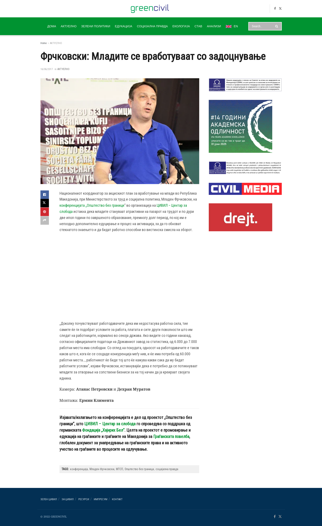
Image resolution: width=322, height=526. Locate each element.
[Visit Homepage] (150, 8)
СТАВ (198, 26)
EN (232, 26)
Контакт (117, 499)
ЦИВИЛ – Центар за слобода (109, 423)
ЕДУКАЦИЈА (123, 26)
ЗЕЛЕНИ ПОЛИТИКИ (95, 26)
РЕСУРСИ (83, 499)
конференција (79, 469)
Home (43, 43)
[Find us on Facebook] (275, 8)
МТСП (119, 469)
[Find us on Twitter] (280, 8)
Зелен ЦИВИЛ (48, 499)
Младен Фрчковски (102, 469)
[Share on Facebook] (44, 194)
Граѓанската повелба (171, 436)
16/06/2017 (46, 69)
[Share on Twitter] (44, 203)
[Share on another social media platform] (44, 220)
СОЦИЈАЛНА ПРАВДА (152, 26)
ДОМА (51, 26)
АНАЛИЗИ (214, 26)
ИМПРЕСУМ (100, 499)
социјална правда (167, 469)
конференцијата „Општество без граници (91, 205)
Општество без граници (139, 469)
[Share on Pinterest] (44, 211)
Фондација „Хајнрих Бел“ (103, 430)
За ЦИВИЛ (68, 499)
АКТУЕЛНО (68, 26)
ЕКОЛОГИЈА (181, 26)
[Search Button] (277, 26)
